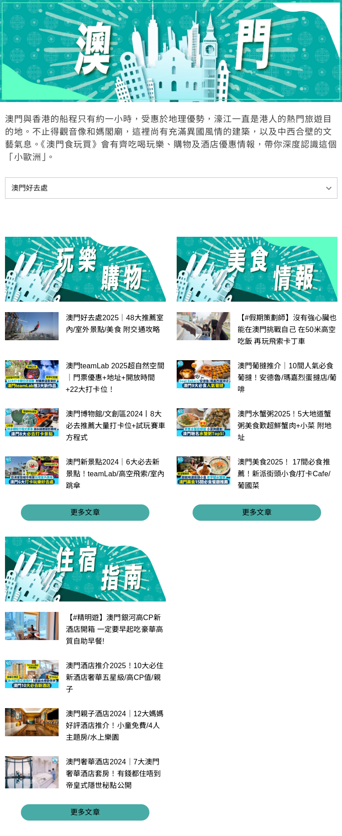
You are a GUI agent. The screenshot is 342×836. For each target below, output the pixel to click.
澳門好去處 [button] (29, 188)
